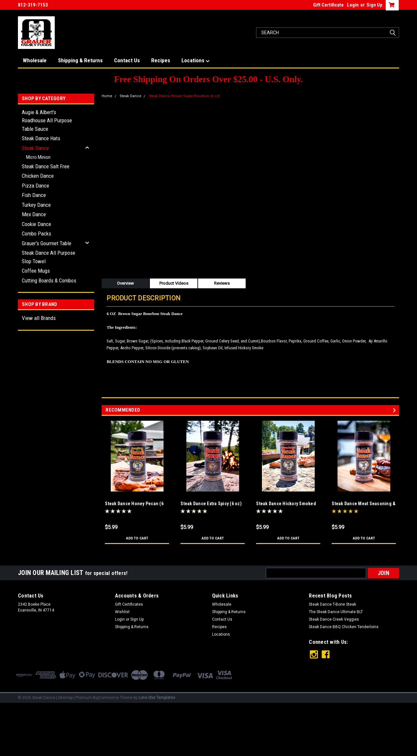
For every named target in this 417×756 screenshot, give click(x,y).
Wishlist (122, 612)
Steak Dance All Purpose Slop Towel (48, 257)
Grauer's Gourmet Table (46, 243)
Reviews (222, 283)
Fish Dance (34, 195)
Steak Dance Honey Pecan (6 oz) (134, 504)
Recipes (160, 60)
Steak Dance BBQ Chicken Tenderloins (344, 627)
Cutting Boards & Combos (49, 280)
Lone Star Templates (156, 697)
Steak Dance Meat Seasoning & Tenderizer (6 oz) (363, 504)
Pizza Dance (35, 185)
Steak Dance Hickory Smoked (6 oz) (286, 504)
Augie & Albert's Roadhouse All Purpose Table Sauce (47, 120)
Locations (195, 60)
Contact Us (127, 60)
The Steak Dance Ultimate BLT (336, 612)
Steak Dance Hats (41, 138)
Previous (389, 410)
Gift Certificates (129, 604)
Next (395, 410)
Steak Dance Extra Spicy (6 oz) (211, 503)
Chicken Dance (38, 176)
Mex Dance (34, 214)
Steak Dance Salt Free (45, 166)
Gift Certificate (328, 5)
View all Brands (39, 318)
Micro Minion (38, 157)
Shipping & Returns (80, 60)
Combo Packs (36, 233)
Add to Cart (137, 538)
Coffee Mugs (36, 270)
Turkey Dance (36, 205)
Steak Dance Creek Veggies (334, 619)
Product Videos (173, 283)
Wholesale (35, 60)
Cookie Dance (36, 224)
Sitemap (65, 697)
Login (353, 5)
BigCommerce (106, 697)
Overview (125, 283)
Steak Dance (35, 148)
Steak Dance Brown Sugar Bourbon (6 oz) (184, 96)
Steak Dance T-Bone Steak (332, 604)
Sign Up (374, 5)
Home (107, 96)
